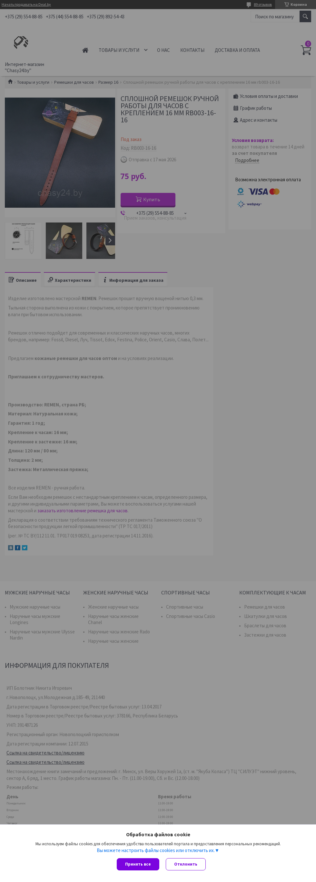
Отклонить (185, 864)
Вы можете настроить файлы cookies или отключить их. (156, 850)
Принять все (138, 864)
